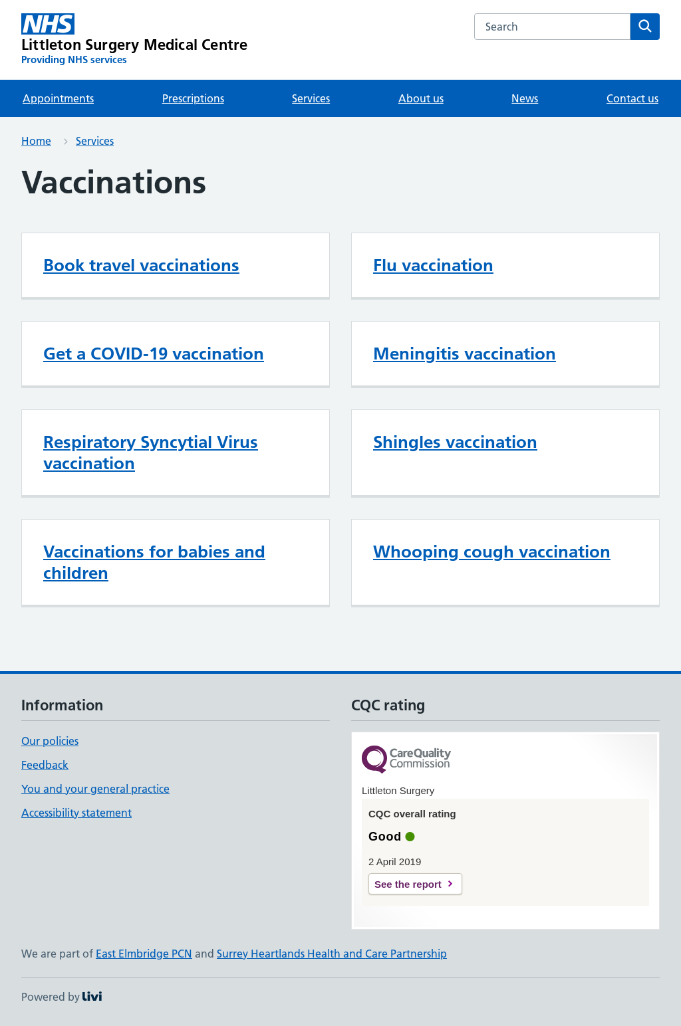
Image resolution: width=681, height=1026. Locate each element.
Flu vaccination (433, 265)
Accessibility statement (76, 812)
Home (36, 141)
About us (421, 98)
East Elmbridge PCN (144, 953)
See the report (408, 884)
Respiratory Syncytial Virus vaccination (150, 452)
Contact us (632, 98)
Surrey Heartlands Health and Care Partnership (332, 953)
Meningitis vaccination (464, 353)
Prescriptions (193, 98)
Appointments (58, 98)
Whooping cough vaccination (492, 551)
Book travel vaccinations (141, 265)
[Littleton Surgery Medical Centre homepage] (134, 39)
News (524, 98)
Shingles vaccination (455, 442)
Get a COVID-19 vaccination (153, 353)
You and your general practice (95, 788)
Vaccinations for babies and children (154, 562)
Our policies (49, 741)
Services (311, 98)
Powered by (61, 996)
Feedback (44, 764)
